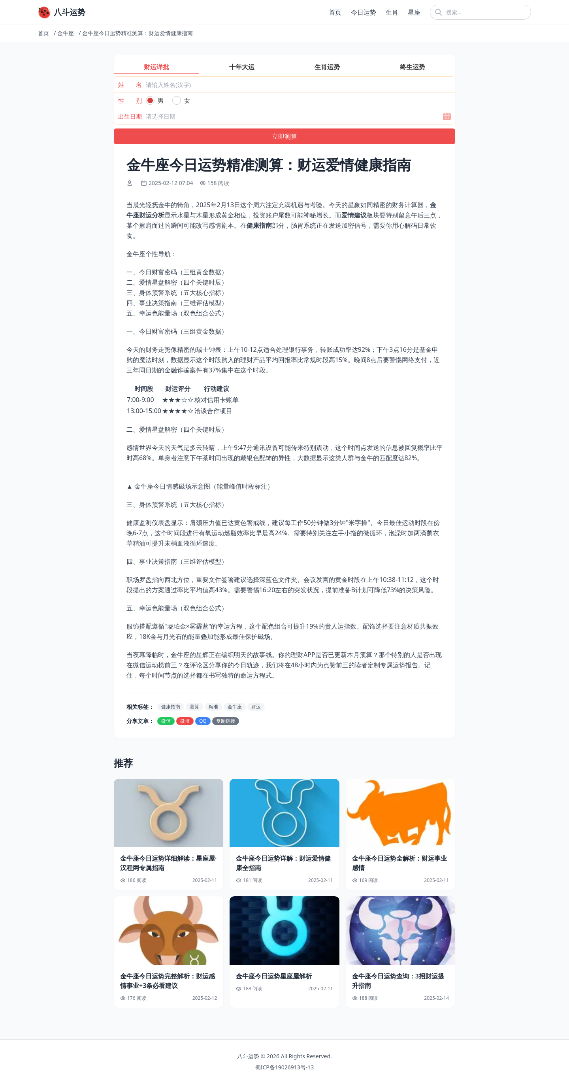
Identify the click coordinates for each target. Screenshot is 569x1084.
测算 (194, 706)
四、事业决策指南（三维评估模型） (177, 302)
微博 (185, 721)
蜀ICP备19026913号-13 (284, 1067)
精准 (213, 706)
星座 (414, 12)
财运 (256, 706)
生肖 (392, 12)
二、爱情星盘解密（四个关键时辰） (177, 282)
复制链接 (225, 721)
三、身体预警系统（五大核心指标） (177, 292)
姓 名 (130, 85)
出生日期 (130, 116)
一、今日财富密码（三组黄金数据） (177, 272)
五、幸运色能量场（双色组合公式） (177, 313)
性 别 (130, 100)
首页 (335, 12)
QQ (203, 721)
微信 (166, 721)
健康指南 (170, 706)
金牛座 (65, 33)
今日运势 (363, 12)
